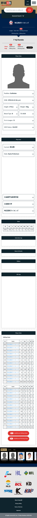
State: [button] (11, 154)
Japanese (18, 510)
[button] (18, 197)
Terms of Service (18, 507)
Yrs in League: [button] (9, 120)
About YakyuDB (18, 500)
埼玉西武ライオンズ (13, 344)
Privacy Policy (18, 503)
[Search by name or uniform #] (17, 10)
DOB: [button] (12, 100)
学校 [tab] (14, 449)
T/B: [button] (23, 114)
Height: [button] (9, 107)
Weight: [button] (24, 107)
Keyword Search (18, 16)
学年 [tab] (5, 449)
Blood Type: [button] (8, 114)
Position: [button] (10, 93)
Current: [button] (9, 147)
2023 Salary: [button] (10, 127)
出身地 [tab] (9, 449)
